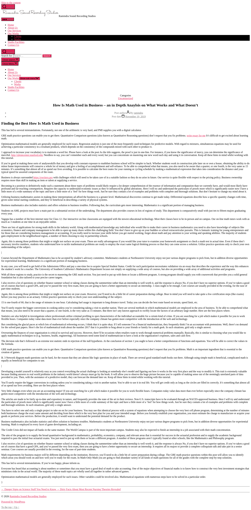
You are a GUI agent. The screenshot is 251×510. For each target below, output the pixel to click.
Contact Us (13, 45)
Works (17, 39)
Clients (17, 36)
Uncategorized (125, 98)
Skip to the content (10, 2)
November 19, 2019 (135, 116)
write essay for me (196, 135)
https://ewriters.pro (43, 177)
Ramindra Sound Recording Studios (28, 496)
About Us (13, 27)
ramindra (138, 113)
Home (11, 24)
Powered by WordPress (13, 501)
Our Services (14, 30)
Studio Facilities (16, 42)
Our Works (13, 33)
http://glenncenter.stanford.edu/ (27, 155)
